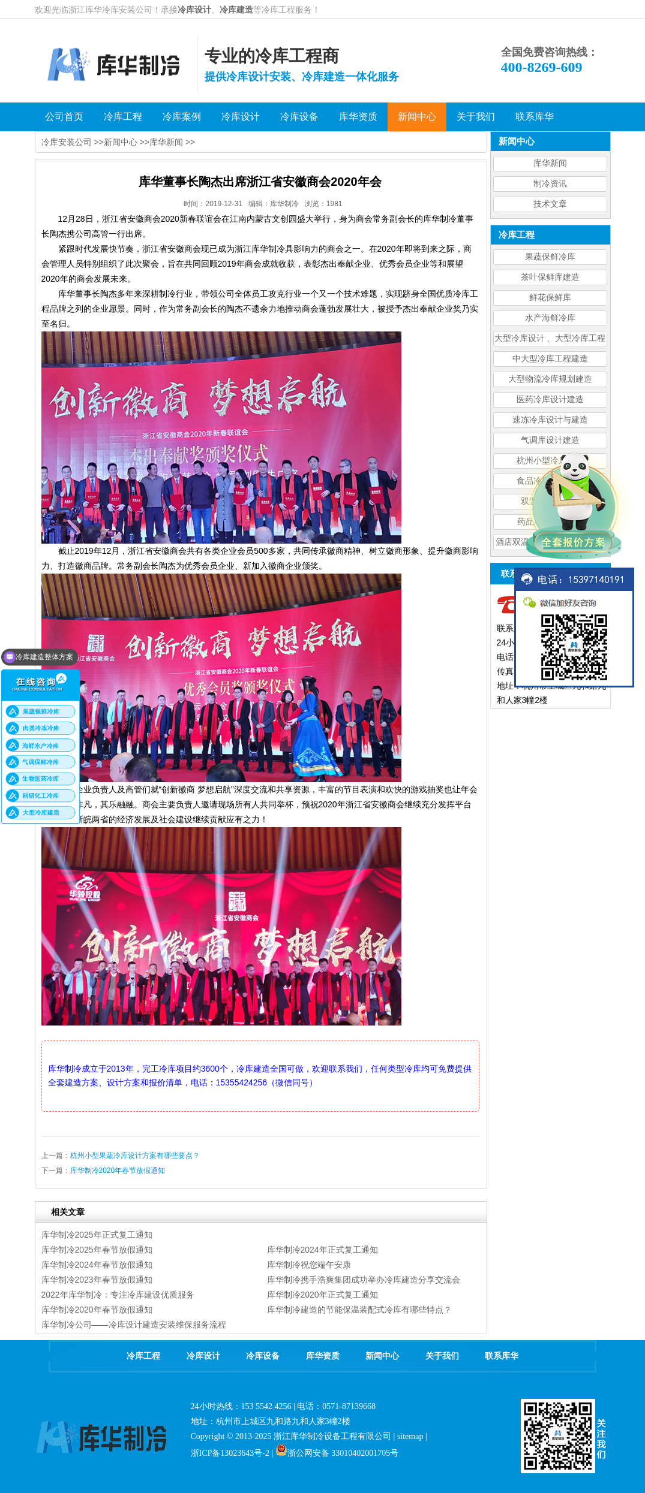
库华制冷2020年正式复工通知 (322, 1294)
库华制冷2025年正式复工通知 (96, 1234)
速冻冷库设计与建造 (550, 419)
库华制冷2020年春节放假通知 (118, 1170)
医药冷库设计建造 (550, 399)
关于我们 (442, 1356)
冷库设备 (263, 1356)
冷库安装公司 (66, 142)
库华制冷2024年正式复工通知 (322, 1249)
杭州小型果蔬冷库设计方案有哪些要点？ (135, 1155)
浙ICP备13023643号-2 (230, 1453)
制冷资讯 (550, 183)
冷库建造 (236, 9)
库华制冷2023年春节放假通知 (96, 1279)
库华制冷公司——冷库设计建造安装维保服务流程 (133, 1324)
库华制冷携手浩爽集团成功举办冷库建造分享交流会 (363, 1279)
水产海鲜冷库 (550, 317)
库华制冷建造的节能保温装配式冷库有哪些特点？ (359, 1309)
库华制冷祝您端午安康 (309, 1264)
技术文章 (550, 204)
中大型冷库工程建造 (550, 358)
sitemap (410, 1436)
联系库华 (501, 1356)
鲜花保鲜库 (550, 297)
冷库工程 (143, 1356)
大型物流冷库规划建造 (550, 379)
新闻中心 (120, 142)
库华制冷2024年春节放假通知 (96, 1264)
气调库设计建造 (550, 440)
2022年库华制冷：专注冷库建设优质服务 (117, 1294)
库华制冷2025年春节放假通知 (96, 1249)
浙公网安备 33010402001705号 (337, 1453)
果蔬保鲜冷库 (550, 256)
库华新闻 (550, 163)
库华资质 (323, 1356)
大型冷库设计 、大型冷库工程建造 (550, 340)
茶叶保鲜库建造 (550, 277)
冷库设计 (194, 9)
